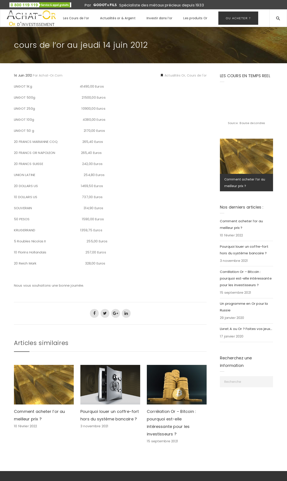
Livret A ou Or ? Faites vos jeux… (246, 328)
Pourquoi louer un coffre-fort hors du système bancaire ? (244, 249)
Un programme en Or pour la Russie (244, 306)
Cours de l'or (197, 75)
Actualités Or (174, 75)
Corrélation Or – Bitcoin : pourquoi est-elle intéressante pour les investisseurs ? (246, 278)
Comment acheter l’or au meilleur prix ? (241, 224)
